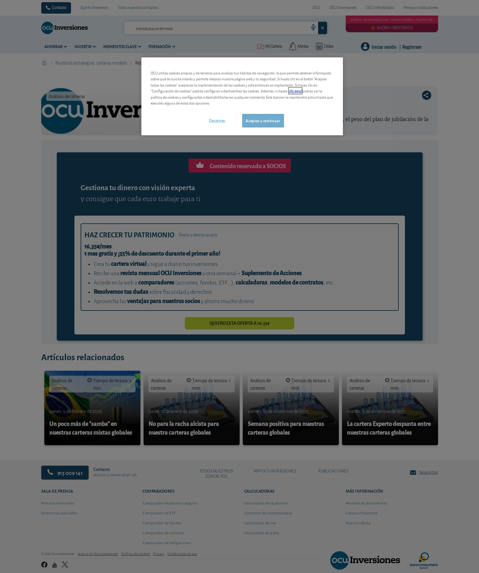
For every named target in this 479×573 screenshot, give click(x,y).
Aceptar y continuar (263, 120)
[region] (242, 96)
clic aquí (295, 91)
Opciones (217, 120)
